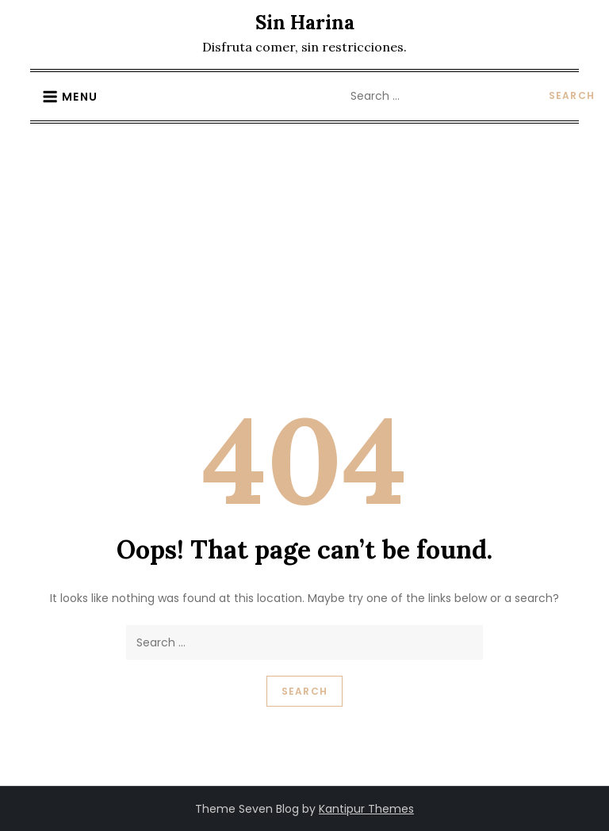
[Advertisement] (304, 242)
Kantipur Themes (366, 809)
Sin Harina (304, 22)
